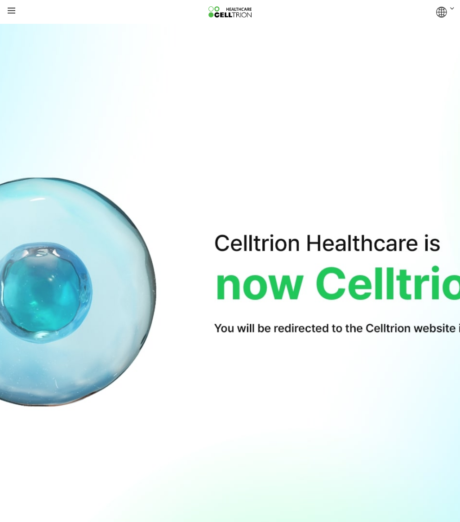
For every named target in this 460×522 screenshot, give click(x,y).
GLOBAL (445, 12)
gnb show (11, 11)
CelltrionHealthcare (230, 12)
